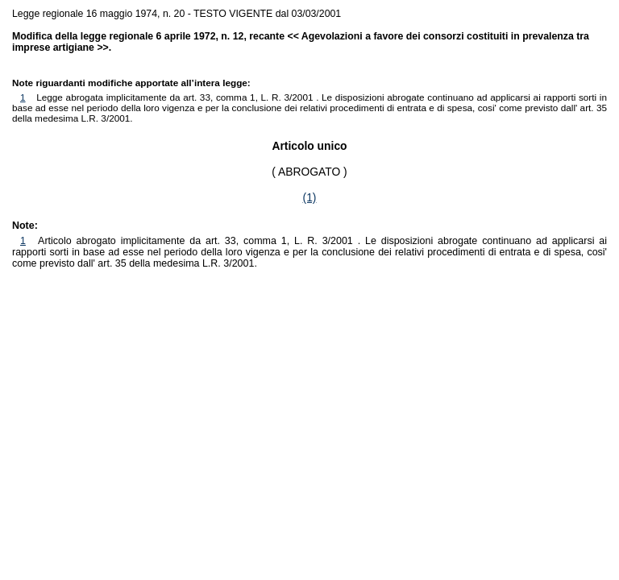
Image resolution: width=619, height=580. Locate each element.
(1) (310, 197)
